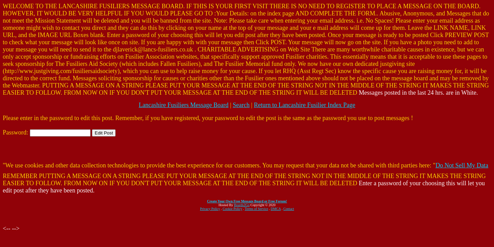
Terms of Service (256, 209)
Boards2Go (242, 205)
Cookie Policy (232, 209)
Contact (288, 209)
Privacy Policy (210, 209)
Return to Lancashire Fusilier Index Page (304, 105)
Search (241, 105)
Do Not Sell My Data (461, 165)
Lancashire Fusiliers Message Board (183, 105)
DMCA (276, 209)
